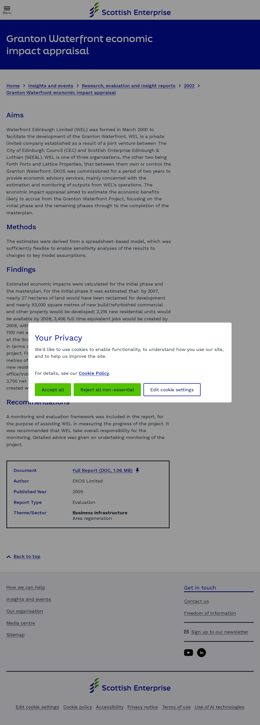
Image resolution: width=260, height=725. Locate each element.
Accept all (53, 389)
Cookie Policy (94, 373)
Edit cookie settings (172, 389)
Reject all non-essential (107, 389)
